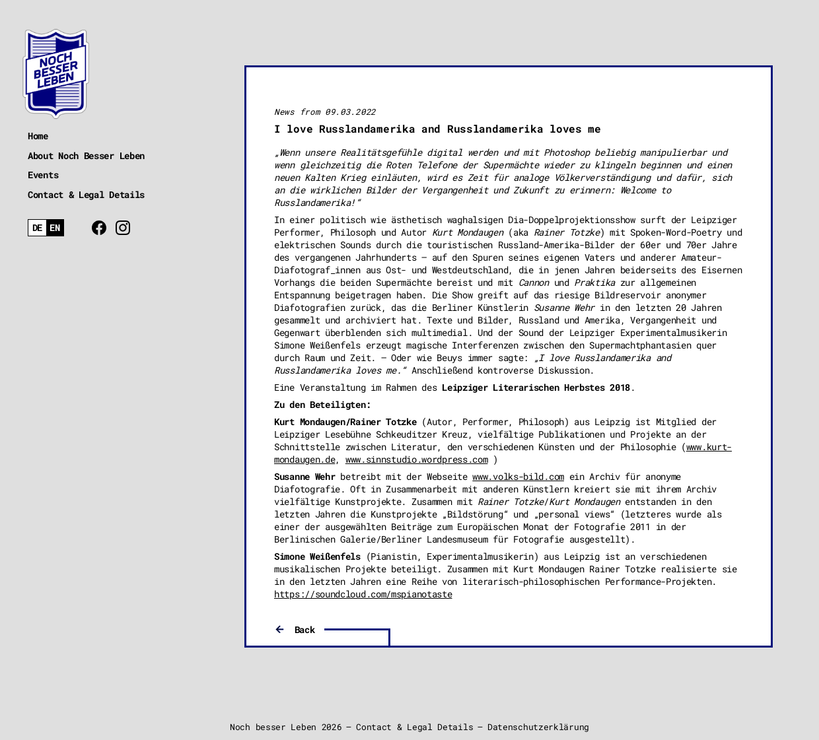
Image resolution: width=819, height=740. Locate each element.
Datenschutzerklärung (538, 727)
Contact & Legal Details (86, 194)
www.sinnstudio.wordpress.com (416, 459)
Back (305, 629)
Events (43, 174)
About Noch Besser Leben (86, 155)
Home (38, 135)
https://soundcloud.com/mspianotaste (363, 594)
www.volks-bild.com (518, 476)
